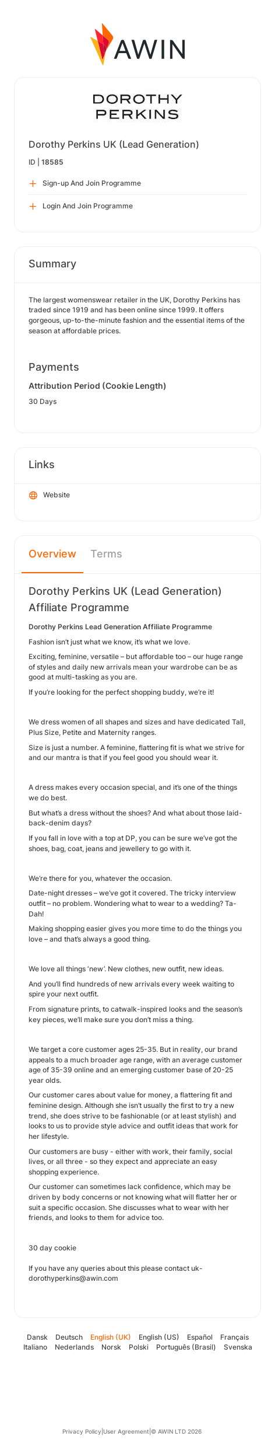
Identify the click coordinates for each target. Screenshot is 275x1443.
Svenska (238, 1347)
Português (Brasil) (186, 1347)
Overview (52, 554)
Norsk (111, 1347)
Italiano (35, 1347)
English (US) (159, 1337)
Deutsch (69, 1337)
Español (200, 1337)
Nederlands (74, 1347)
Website (49, 495)
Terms (106, 554)
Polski (139, 1347)
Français (234, 1337)
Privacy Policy (81, 1431)
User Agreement (126, 1431)
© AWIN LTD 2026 (176, 1431)
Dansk (37, 1337)
